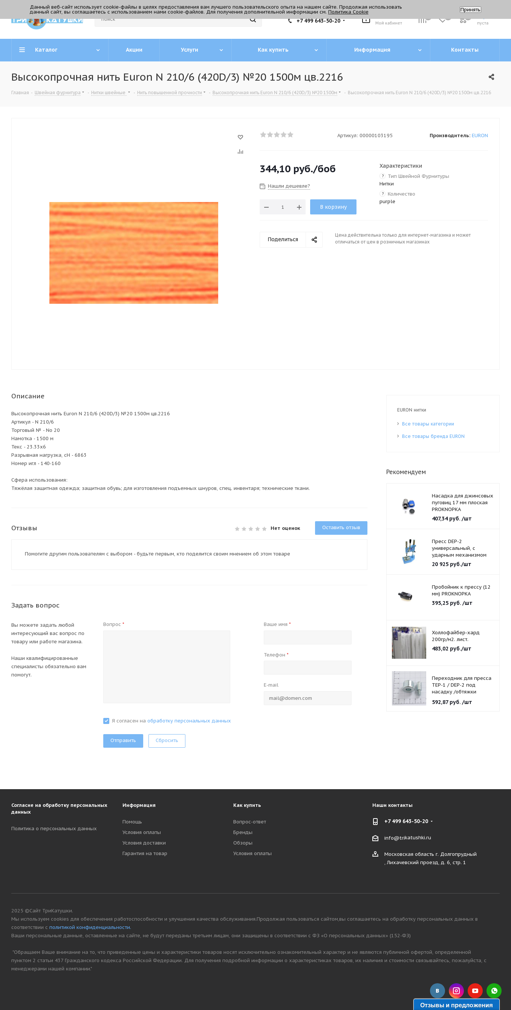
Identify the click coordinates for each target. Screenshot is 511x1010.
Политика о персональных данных (54, 828)
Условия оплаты (141, 832)
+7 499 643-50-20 (318, 20)
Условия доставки (144, 843)
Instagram (456, 990)
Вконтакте (437, 990)
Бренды (242, 832)
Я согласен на (171, 721)
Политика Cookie (348, 12)
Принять (470, 9)
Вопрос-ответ (249, 822)
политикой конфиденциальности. (90, 927)
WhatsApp (494, 990)
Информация (139, 805)
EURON (480, 135)
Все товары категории (428, 424)
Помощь (132, 822)
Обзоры (242, 843)
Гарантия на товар (144, 853)
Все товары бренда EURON (433, 436)
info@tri (394, 837)
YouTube (475, 990)
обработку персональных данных (189, 721)
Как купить (247, 805)
